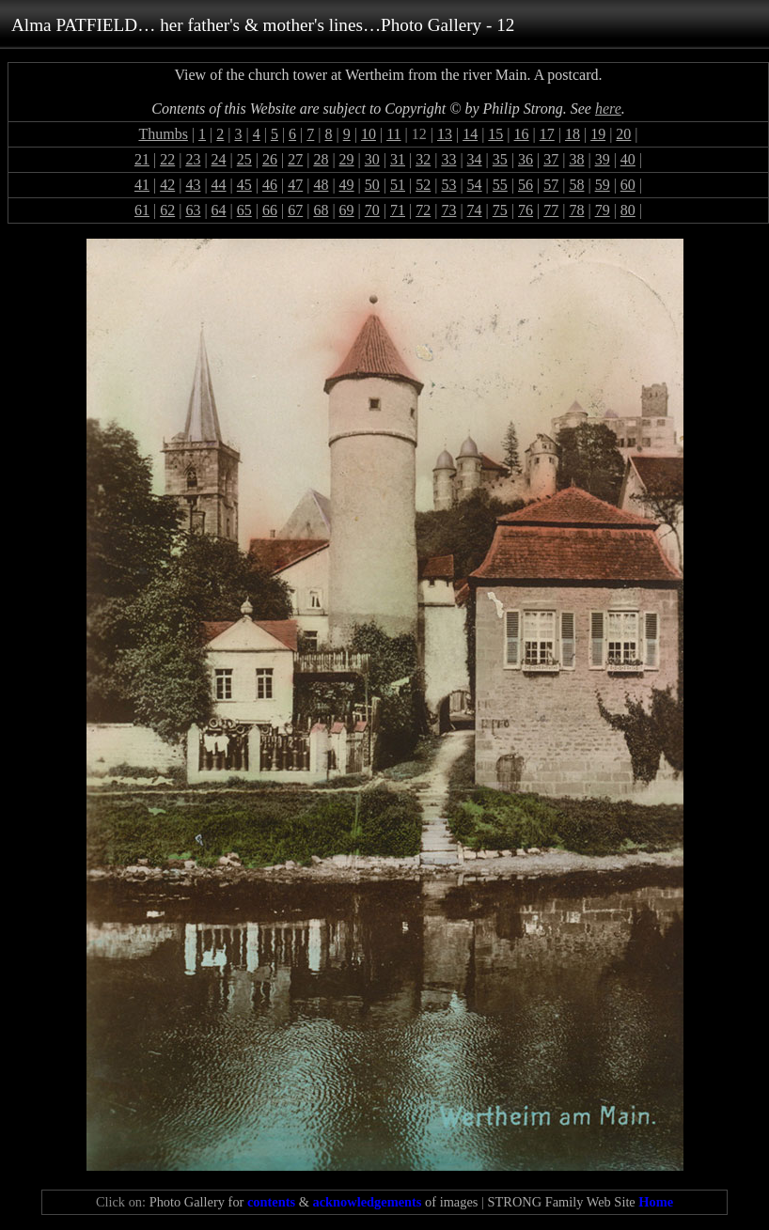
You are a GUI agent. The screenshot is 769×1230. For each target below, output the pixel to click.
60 (628, 185)
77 (550, 210)
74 (474, 210)
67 (295, 210)
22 (167, 159)
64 (219, 210)
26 (269, 159)
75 (500, 210)
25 (244, 159)
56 (525, 185)
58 (576, 185)
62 (167, 210)
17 (547, 134)
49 (346, 185)
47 (295, 185)
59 (602, 185)
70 (372, 210)
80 (628, 210)
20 (623, 134)
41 (141, 185)
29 (346, 159)
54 (474, 185)
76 (525, 210)
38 (576, 159)
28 (320, 159)
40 (628, 159)
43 (192, 185)
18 (572, 134)
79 (602, 210)
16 (521, 134)
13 (444, 134)
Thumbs (162, 134)
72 (423, 210)
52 (423, 185)
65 (244, 210)
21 (141, 159)
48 (320, 185)
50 (372, 185)
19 (597, 134)
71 (397, 210)
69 (346, 210)
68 (320, 210)
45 (244, 185)
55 (500, 185)
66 (269, 210)
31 (397, 159)
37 (550, 159)
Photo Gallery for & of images (314, 1201)
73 (448, 210)
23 (192, 159)
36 (525, 159)
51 (397, 185)
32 (423, 159)
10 (368, 134)
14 (470, 134)
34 (474, 159)
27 (295, 159)
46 (269, 185)
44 (219, 185)
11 (393, 134)
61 (141, 210)
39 (602, 159)
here (608, 109)
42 (167, 185)
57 (550, 185)
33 (448, 159)
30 (372, 159)
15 (495, 134)
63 (192, 210)
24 (219, 159)
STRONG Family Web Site (580, 1201)
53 (448, 185)
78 (576, 210)
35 (500, 159)
